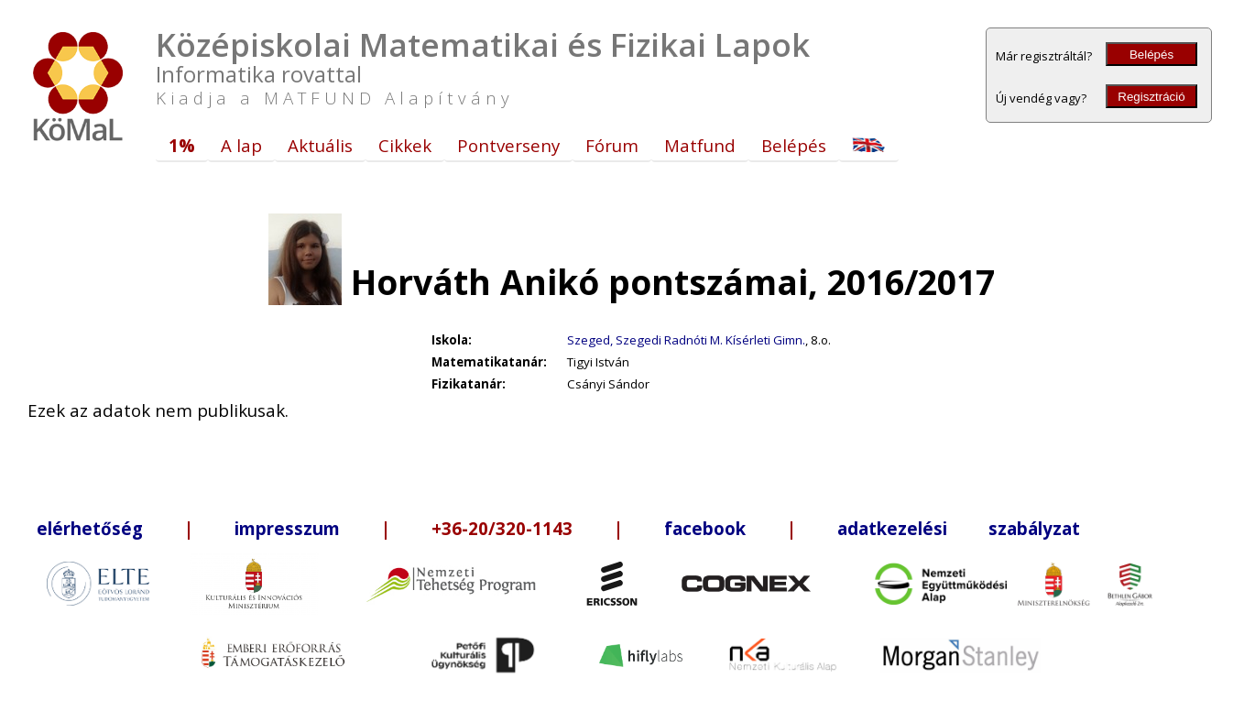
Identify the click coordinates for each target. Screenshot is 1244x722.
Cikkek (404, 145)
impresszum (287, 528)
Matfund (700, 145)
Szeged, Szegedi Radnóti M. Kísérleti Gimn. (686, 340)
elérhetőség (90, 528)
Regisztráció (1151, 97)
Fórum (611, 145)
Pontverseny (508, 145)
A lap (241, 145)
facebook (705, 528)
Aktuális (320, 145)
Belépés (1151, 54)
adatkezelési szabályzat (958, 528)
